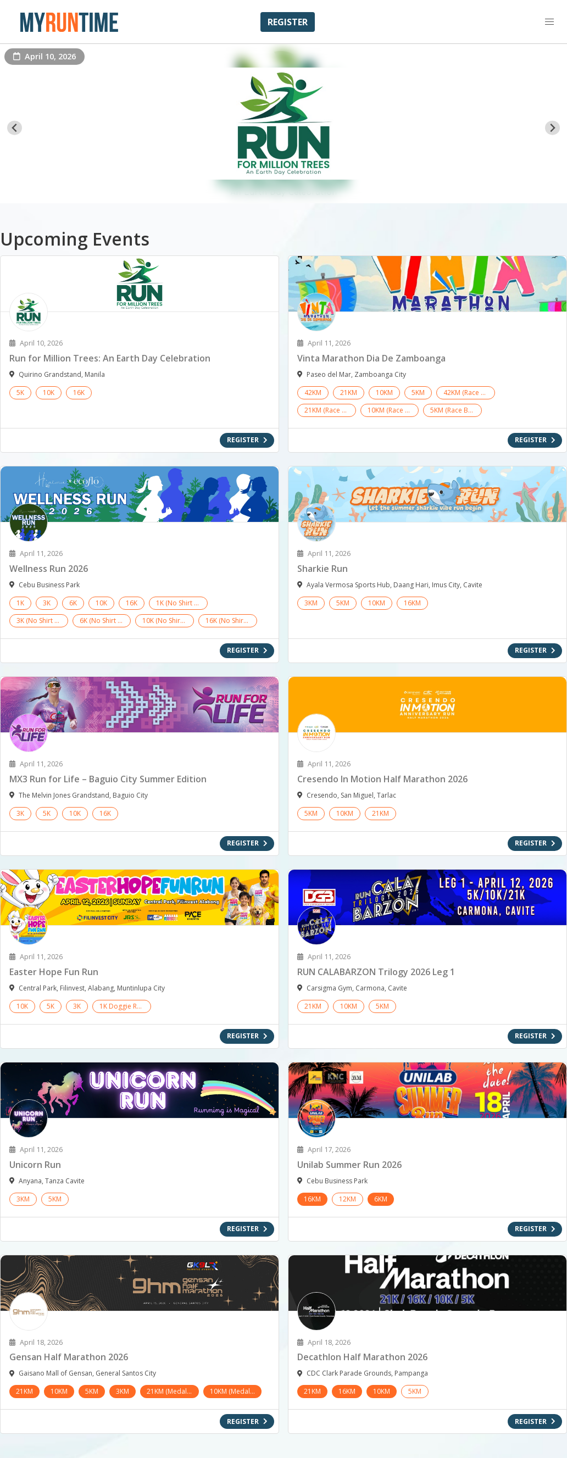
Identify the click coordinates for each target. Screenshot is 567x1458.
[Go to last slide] (14, 127)
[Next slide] (552, 127)
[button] (549, 22)
